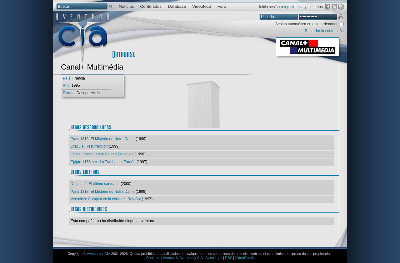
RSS (228, 258)
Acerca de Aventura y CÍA (182, 258)
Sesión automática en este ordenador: (307, 24)
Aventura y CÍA (98, 254)
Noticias (126, 6)
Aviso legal (213, 258)
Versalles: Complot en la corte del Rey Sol (106, 199)
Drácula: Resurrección (89, 146)
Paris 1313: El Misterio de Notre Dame (103, 139)
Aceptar (341, 17)
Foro (222, 6)
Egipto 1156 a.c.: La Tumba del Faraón (103, 162)
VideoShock (244, 258)
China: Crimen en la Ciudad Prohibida (102, 154)
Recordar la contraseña (324, 31)
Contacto (153, 258)
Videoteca (201, 6)
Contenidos (151, 6)
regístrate (292, 7)
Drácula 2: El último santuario (95, 184)
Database (177, 6)
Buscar (111, 6)
